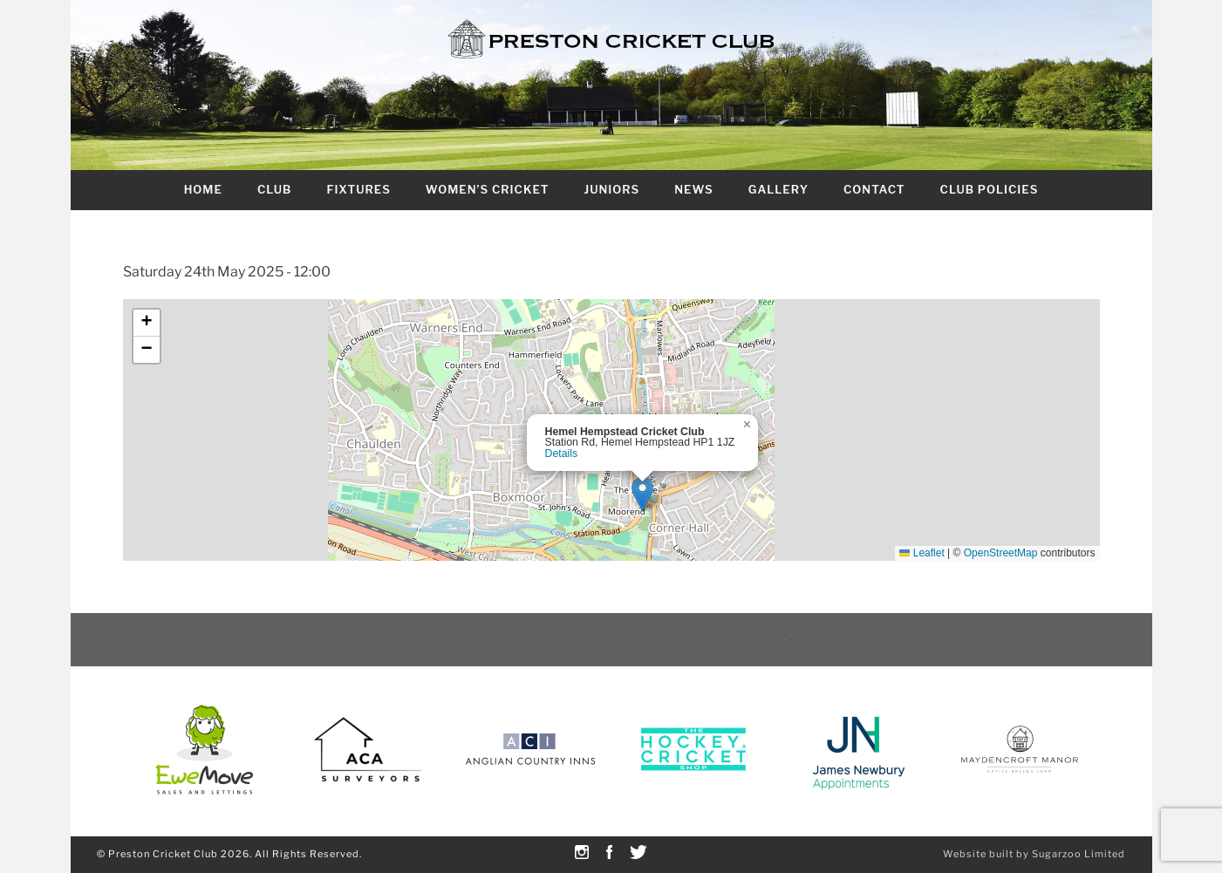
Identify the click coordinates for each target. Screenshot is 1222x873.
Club (274, 189)
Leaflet (921, 553)
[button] (642, 494)
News (693, 189)
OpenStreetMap (1001, 553)
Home (203, 189)
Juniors (611, 189)
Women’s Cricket (488, 189)
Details (561, 453)
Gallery (778, 189)
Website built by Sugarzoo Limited (1034, 854)
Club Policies (989, 189)
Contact (874, 189)
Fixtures (358, 189)
